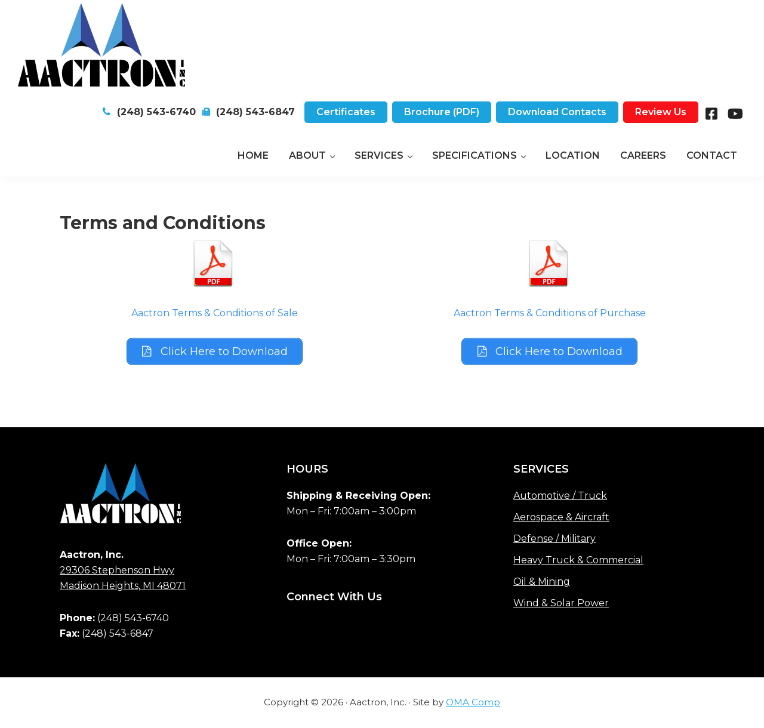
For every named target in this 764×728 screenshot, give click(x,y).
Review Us (660, 112)
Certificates (345, 112)
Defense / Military (554, 539)
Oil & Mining (541, 582)
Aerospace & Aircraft (561, 517)
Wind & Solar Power (561, 603)
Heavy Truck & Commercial (578, 560)
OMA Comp (473, 702)
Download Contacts (557, 112)
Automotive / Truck (560, 496)
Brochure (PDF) (441, 112)
